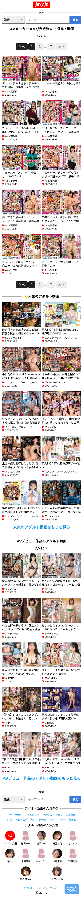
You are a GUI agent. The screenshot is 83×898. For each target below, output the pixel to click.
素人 (52, 819)
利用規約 (28, 887)
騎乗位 (72, 819)
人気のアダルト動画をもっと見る (41, 527)
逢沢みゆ (26, 838)
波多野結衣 (25, 873)
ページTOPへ (72, 889)
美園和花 (57, 838)
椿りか (10, 856)
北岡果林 (26, 856)
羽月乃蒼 (73, 856)
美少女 (42, 819)
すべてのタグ (14, 814)
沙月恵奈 (57, 856)
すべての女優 (10, 838)
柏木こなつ (41, 856)
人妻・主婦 (21, 819)
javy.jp (42, 4)
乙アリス (73, 838)
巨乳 (9, 819)
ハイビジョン (32, 814)
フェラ (61, 819)
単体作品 (47, 814)
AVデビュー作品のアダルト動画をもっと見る (42, 778)
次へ (61, 46)
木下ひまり (57, 873)
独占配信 (70, 814)
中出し (59, 814)
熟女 (33, 819)
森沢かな (41, 838)
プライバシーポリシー (47, 887)
